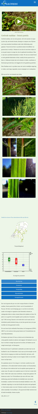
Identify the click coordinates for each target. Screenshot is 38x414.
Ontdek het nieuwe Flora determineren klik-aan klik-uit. (15, 217)
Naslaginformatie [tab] (19, 297)
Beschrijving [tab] (19, 281)
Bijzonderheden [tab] (19, 293)
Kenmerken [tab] (19, 285)
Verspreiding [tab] (19, 289)
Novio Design (9, 412)
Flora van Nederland (6, 410)
